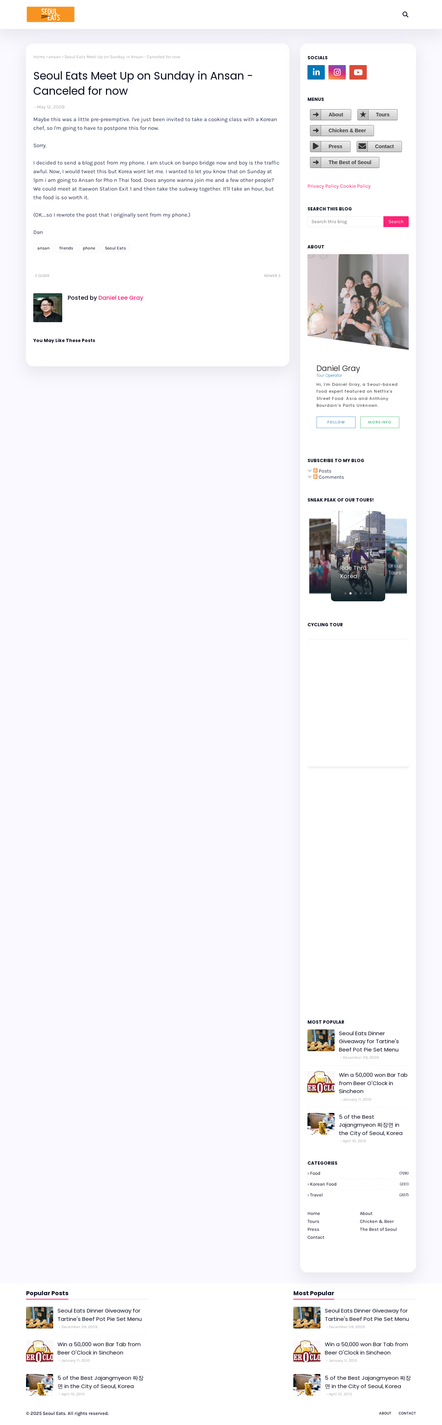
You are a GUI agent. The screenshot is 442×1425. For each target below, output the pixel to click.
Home (39, 56)
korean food (359, 1184)
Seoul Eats (115, 248)
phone (89, 248)
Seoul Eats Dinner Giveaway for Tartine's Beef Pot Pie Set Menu (369, 1041)
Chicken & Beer (347, 130)
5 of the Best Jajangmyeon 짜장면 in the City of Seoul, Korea (371, 1125)
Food (359, 1173)
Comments (328, 477)
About (335, 115)
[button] (345, 593)
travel (359, 1195)
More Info (380, 422)
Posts (322, 471)
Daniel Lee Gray (120, 298)
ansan (54, 56)
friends (66, 248)
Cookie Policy (355, 186)
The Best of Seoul (349, 162)
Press (335, 146)
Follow (336, 422)
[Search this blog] (345, 221)
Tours (383, 115)
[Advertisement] (329, 892)
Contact (384, 146)
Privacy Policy (323, 186)
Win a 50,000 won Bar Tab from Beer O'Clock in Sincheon (373, 1083)
